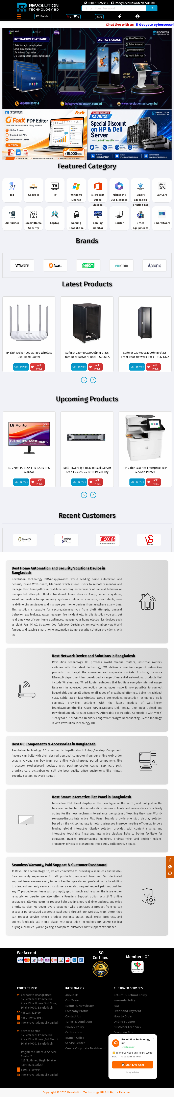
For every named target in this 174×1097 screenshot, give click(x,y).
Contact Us (73, 1016)
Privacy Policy (74, 1027)
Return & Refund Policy (130, 995)
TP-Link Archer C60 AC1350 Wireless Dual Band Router (29, 355)
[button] (36, 95)
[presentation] (84, 380)
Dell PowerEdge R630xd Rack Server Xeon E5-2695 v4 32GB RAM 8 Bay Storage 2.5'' (87, 470)
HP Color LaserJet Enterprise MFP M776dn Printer (145, 470)
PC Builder (43, 16)
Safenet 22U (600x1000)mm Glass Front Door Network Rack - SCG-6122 (145, 355)
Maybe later (132, 1072)
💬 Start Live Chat (132, 1064)
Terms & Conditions (79, 1021)
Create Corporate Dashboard (85, 1048)
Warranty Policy (124, 1000)
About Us (71, 995)
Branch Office (74, 1038)
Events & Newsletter (79, 1006)
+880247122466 (31, 1012)
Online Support (124, 1021)
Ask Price (36, 367)
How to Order (123, 1016)
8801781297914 (96, 3)
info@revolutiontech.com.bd (133, 3)
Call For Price (21, 367)
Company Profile (77, 1011)
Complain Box (123, 1032)
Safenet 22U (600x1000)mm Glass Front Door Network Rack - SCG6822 (87, 355)
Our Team (72, 1000)
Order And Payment (127, 1011)
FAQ (116, 1006)
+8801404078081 (32, 1017)
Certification (73, 1032)
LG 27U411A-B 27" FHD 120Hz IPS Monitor (29, 470)
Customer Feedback (127, 1027)
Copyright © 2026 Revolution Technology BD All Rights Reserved (87, 1092)
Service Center (75, 1043)
